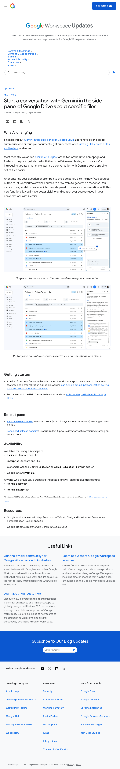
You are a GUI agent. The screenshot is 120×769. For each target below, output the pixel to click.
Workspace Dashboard (19, 724)
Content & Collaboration (22, 54)
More (11, 65)
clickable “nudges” (46, 157)
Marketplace (50, 724)
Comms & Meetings (19, 51)
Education (14, 62)
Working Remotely (53, 708)
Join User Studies (90, 732)
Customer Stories (53, 699)
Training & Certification (56, 749)
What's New (12, 732)
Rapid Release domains (20, 421)
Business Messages (91, 724)
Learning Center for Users (21, 699)
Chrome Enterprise (91, 708)
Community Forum (16, 708)
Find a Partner (51, 716)
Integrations (50, 741)
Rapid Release (34, 112)
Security (47, 691)
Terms (78, 765)
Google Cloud (88, 691)
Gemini (12, 56)
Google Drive (19, 112)
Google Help (13, 716)
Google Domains (89, 699)
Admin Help (12, 691)
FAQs (46, 732)
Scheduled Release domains (22, 431)
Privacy (71, 765)
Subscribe (104, 6)
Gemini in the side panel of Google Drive (49, 139)
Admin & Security (18, 59)
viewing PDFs (87, 144)
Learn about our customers (23, 593)
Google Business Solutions (95, 716)
